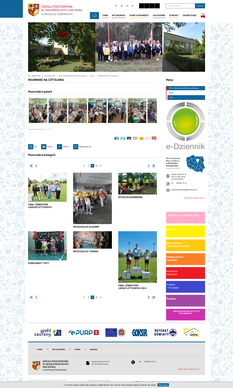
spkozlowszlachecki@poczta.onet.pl (184, 190)
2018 (170, 92)
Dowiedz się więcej (147, 385)
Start (40, 349)
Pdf (32, 146)
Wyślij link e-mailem (147, 139)
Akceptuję (163, 385)
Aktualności (58, 349)
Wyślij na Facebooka (116, 139)
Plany (77, 349)
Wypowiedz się (82, 146)
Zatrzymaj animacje (141, 5)
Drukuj (46, 146)
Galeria (93, 349)
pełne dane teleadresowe (194, 198)
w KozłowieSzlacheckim (173, 162)
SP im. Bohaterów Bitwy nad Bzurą (182, 88)
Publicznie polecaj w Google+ (154, 139)
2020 (170, 97)
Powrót (63, 146)
